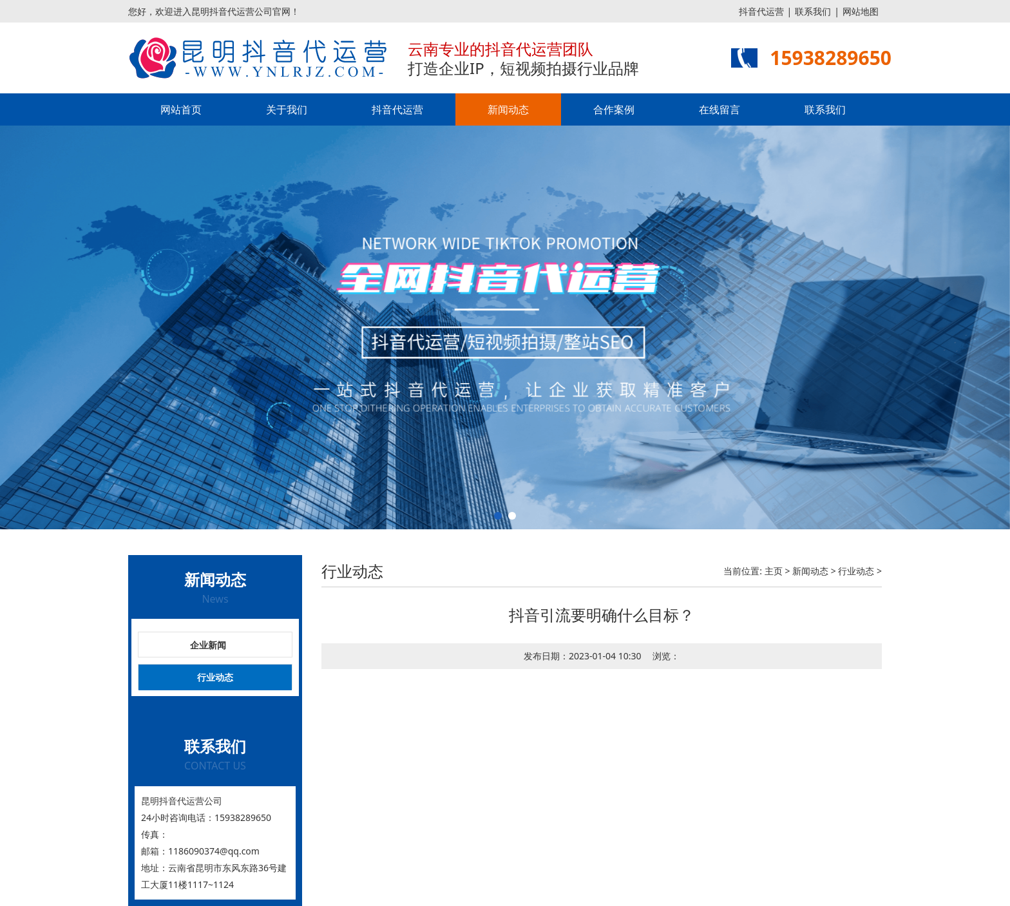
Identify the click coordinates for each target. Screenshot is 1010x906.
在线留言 (719, 109)
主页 (774, 571)
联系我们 (813, 11)
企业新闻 (208, 645)
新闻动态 (508, 109)
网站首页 (181, 109)
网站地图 (861, 11)
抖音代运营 (761, 11)
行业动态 (215, 677)
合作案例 (613, 109)
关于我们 (286, 109)
